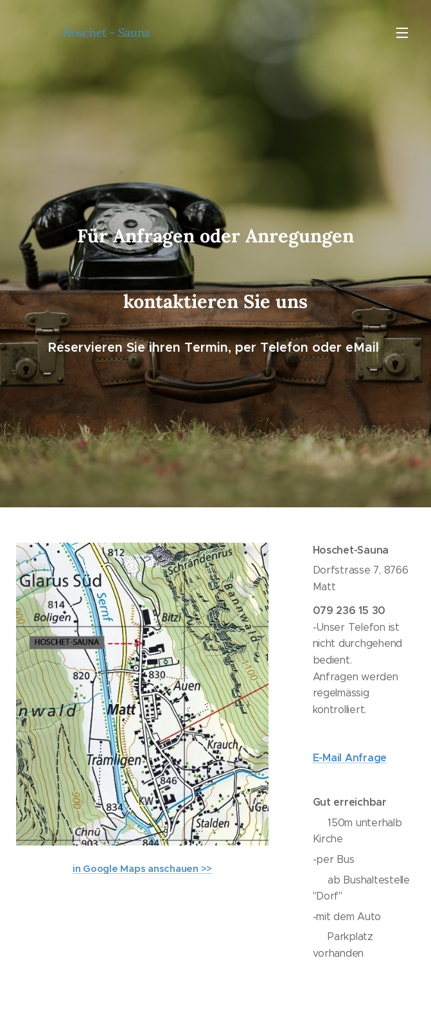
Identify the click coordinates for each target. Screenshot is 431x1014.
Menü (402, 32)
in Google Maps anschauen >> (142, 868)
